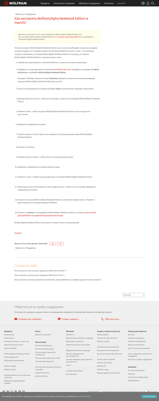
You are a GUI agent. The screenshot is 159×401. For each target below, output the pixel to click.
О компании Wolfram (136, 370)
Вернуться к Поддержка (26, 14)
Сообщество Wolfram (74, 371)
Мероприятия (133, 380)
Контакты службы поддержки (140, 359)
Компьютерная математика (108, 347)
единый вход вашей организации (49, 215)
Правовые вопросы (110, 392)
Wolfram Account (64, 69)
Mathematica (9, 338)
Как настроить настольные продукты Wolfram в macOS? (40, 270)
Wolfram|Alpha (103, 334)
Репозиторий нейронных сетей (47, 358)
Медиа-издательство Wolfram (108, 373)
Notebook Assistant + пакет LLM (16, 341)
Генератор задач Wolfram (107, 338)
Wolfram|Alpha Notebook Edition (17, 354)
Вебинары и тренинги (75, 341)
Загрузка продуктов (136, 338)
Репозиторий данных (43, 345)
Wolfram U (70, 334)
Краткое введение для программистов (75, 355)
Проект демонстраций (106, 359)
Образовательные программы (78, 345)
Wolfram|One (9, 334)
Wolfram (96, 392)
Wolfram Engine (10, 366)
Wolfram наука (103, 369)
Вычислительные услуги (13, 345)
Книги (68, 365)
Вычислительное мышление (108, 350)
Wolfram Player (10, 369)
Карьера (131, 374)
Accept (149, 396)
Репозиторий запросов (44, 361)
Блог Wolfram (71, 374)
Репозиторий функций (44, 349)
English (18, 233)
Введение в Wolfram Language (78, 350)
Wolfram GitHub (41, 376)
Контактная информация (138, 377)
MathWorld (101, 366)
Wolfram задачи (103, 341)
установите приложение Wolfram (69, 37)
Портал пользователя (136, 341)
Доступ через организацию (139, 348)
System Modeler (10, 348)
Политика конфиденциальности (132, 392)
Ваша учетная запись (136, 345)
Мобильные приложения (14, 360)
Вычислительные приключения (109, 354)
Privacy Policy (84, 396)
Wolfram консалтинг (43, 334)
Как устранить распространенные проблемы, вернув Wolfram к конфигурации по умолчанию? (57, 279)
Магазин (131, 334)
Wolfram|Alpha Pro (11, 357)
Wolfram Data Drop (104, 362)
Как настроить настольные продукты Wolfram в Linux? (39, 275)
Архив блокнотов (42, 373)
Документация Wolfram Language (79, 338)
